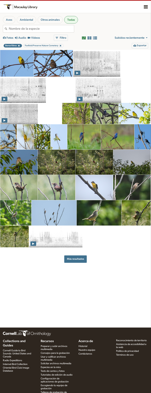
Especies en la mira (51, 367)
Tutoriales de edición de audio (57, 375)
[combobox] (41, 28)
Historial (82, 346)
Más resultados (75, 259)
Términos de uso (125, 355)
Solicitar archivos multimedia (56, 363)
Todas (71, 19)
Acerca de (85, 341)
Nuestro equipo (86, 350)
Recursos (47, 341)
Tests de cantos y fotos (53, 371)
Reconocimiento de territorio (131, 340)
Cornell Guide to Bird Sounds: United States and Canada (17, 353)
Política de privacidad (127, 351)
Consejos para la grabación (55, 353)
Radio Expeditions (12, 360)
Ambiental (26, 19)
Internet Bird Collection (15, 364)
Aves (9, 19)
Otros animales (50, 19)
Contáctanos (85, 354)
